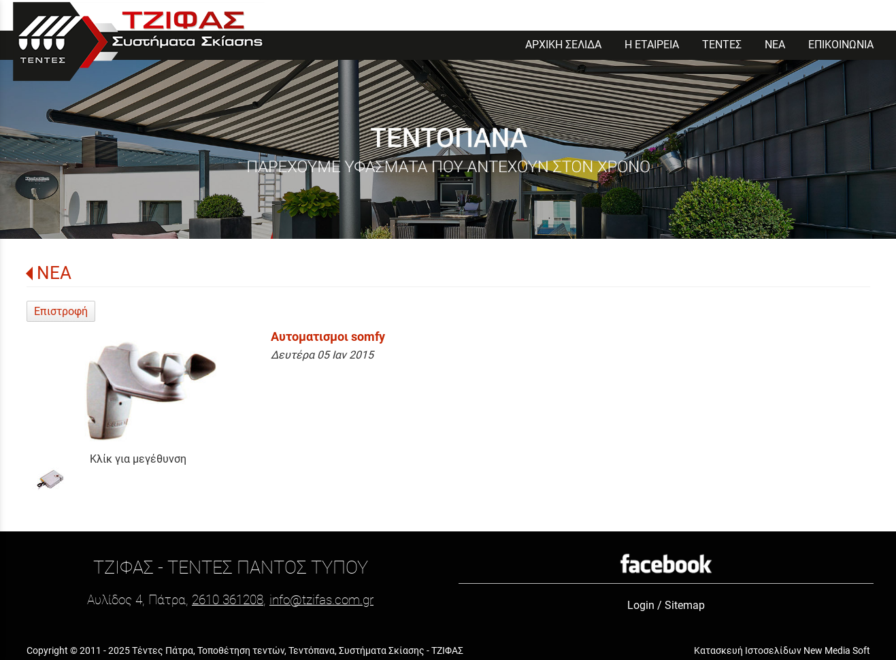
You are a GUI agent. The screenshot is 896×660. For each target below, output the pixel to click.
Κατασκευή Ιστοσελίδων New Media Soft (782, 650)
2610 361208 (227, 600)
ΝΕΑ (54, 273)
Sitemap (685, 605)
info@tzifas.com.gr (321, 600)
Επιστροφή (61, 311)
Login (640, 605)
